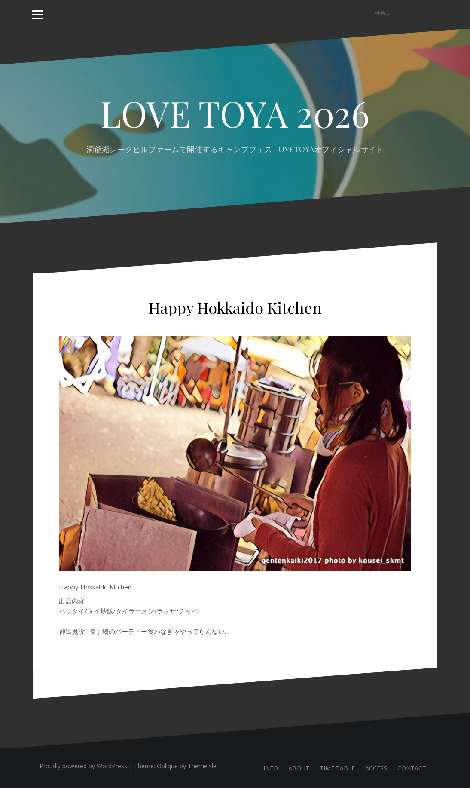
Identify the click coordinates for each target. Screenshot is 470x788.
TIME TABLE (337, 768)
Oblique (167, 766)
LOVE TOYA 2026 (235, 113)
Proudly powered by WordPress (83, 766)
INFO (270, 768)
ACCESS (376, 768)
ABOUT (298, 768)
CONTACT (411, 768)
